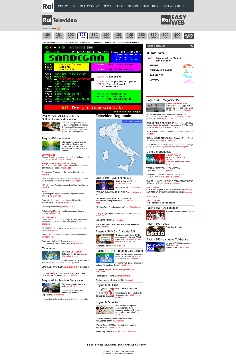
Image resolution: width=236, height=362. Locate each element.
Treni (114, 42)
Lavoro (68, 42)
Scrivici (143, 345)
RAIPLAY (63, 6)
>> (63, 47)
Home (55, 47)
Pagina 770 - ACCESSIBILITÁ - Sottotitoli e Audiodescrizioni (61, 117)
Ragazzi (108, 42)
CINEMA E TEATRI (160, 70)
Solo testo (49, 28)
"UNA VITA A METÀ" (124, 181)
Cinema (75, 42)
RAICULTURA (150, 6)
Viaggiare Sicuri (124, 42)
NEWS (107, 6)
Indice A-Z (136, 42)
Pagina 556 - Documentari (162, 207)
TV (74, 6)
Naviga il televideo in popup (127, 111)
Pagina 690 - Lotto (157, 223)
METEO (154, 80)
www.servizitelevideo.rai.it (53, 42)
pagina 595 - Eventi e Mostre (113, 177)
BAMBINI (133, 6)
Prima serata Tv (86, 42)
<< (46, 47)
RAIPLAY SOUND (89, 6)
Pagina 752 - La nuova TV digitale (167, 239)
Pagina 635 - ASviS (108, 302)
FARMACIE (156, 75)
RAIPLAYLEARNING (173, 6)
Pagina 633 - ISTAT (108, 285)
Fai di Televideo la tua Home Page (104, 345)
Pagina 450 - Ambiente (56, 138)
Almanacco (98, 42)
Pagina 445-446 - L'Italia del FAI (115, 231)
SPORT (120, 6)
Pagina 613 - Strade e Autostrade (62, 280)
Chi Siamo (130, 345)
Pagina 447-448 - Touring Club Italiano (119, 250)
